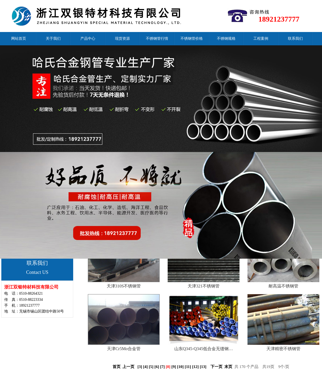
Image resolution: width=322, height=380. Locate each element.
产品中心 (87, 39)
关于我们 (53, 39)
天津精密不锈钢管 (283, 348)
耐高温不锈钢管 (283, 286)
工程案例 (260, 39)
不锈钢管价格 (191, 39)
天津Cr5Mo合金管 (124, 348)
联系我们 (295, 39)
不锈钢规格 (226, 39)
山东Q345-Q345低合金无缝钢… (203, 348)
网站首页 (18, 39)
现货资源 (122, 39)
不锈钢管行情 (157, 39)
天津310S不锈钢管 (124, 286)
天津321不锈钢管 (204, 286)
